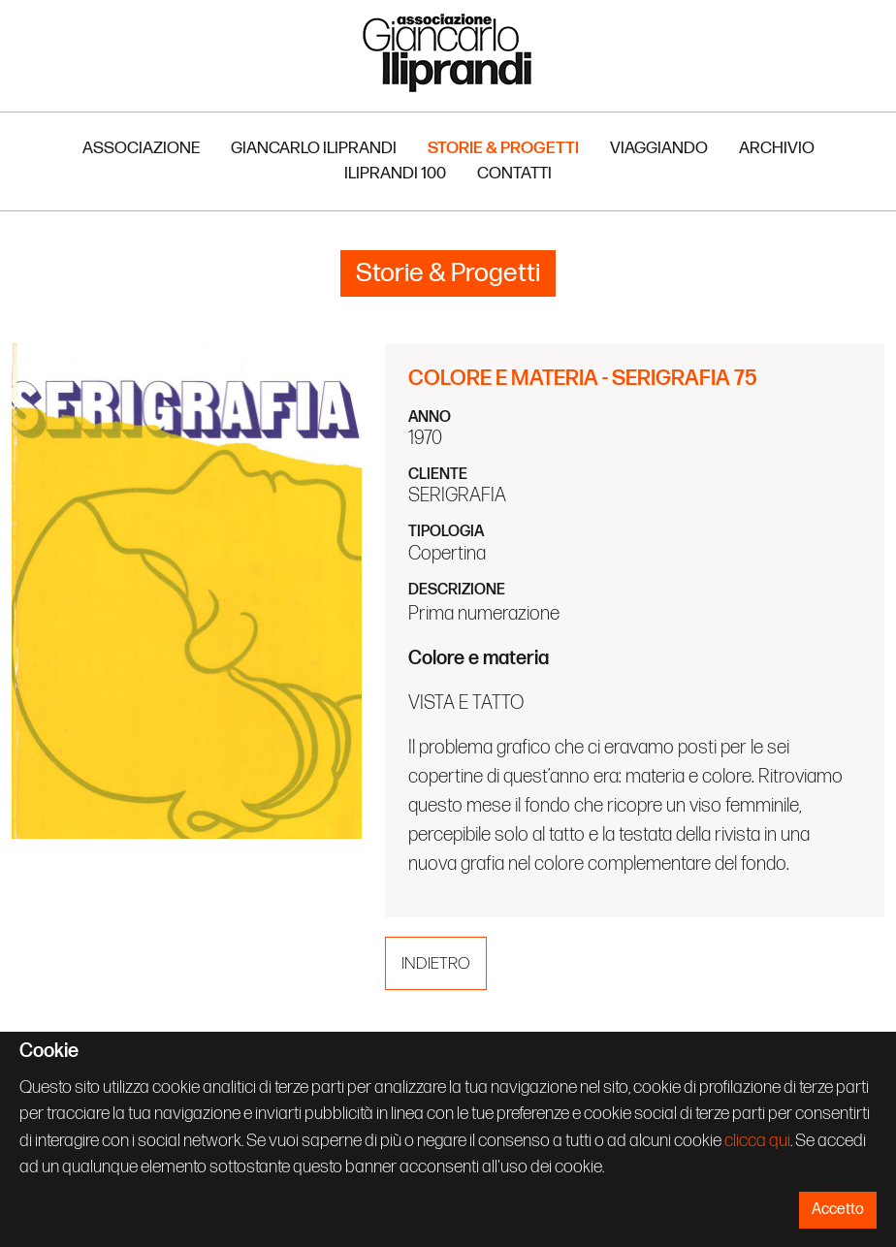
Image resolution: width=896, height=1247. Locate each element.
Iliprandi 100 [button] (395, 173)
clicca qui (757, 1141)
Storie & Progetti (503, 148)
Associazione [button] (141, 148)
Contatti (514, 173)
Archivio (777, 148)
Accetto (838, 1209)
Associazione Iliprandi (448, 52)
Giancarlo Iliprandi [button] (314, 148)
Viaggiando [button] (659, 148)
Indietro (435, 963)
